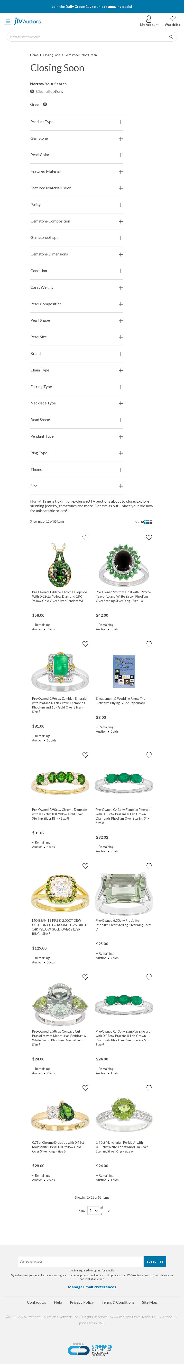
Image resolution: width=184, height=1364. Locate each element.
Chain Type (76, 370)
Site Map (149, 1302)
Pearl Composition (76, 303)
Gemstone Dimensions (76, 254)
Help (58, 1302)
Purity (76, 204)
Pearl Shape (76, 320)
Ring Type (76, 452)
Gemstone (76, 138)
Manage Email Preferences (92, 1286)
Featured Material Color (76, 187)
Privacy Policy (82, 1302)
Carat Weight (76, 287)
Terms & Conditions (117, 1302)
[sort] (139, 522)
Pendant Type (76, 436)
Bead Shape (76, 419)
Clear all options (46, 91)
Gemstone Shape (76, 237)
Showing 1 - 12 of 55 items (47, 521)
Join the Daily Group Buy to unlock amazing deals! (92, 6)
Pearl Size (76, 336)
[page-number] (93, 1210)
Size (76, 485)
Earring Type (76, 386)
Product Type (76, 121)
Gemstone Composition (76, 221)
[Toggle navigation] (8, 21)
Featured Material (76, 171)
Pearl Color (76, 154)
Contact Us (36, 1302)
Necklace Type (76, 403)
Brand (76, 353)
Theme (76, 469)
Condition (76, 270)
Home (34, 55)
